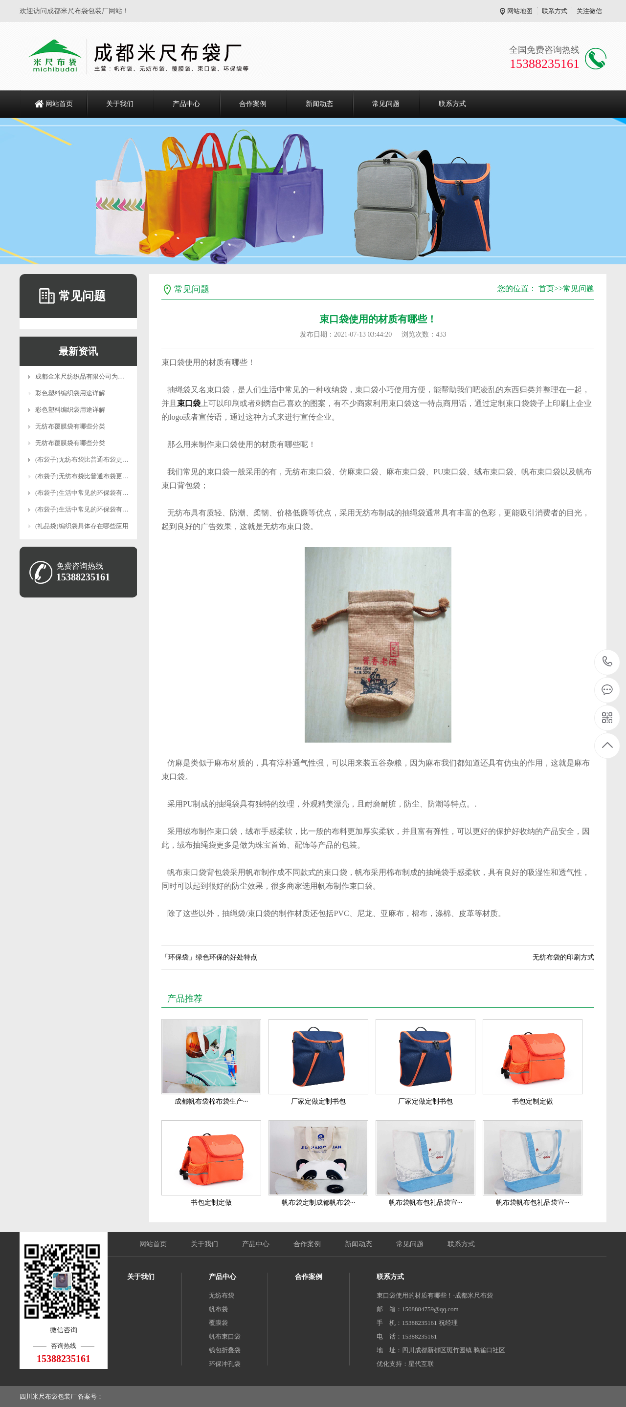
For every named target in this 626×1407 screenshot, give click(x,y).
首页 (546, 288)
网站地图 (520, 11)
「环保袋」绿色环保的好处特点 (209, 957)
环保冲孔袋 (225, 1363)
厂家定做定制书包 (318, 1101)
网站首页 (59, 103)
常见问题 (386, 103)
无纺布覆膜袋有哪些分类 (70, 426)
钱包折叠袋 (225, 1350)
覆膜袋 (218, 1322)
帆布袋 (218, 1309)
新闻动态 (319, 103)
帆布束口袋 (225, 1336)
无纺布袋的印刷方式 (563, 957)
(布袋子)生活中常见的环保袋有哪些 (85, 492)
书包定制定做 (532, 1101)
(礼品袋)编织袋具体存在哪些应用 (82, 526)
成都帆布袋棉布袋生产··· (211, 1101)
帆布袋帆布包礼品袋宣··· (426, 1202)
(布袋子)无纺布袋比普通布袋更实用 (85, 459)
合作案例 (253, 103)
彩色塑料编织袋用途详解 (70, 393)
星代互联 (421, 1363)
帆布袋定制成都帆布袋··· (319, 1202)
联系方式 (554, 11)
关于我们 (120, 103)
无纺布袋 (221, 1295)
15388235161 (608, 661)
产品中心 (186, 103)
